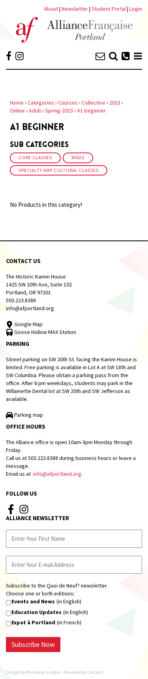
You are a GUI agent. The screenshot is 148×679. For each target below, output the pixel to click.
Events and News (33, 601)
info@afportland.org (30, 308)
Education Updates (36, 612)
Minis (77, 157)
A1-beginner (91, 110)
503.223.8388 (21, 300)
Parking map (24, 414)
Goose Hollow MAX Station (41, 332)
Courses (68, 102)
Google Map (24, 324)
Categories (41, 102)
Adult (35, 110)
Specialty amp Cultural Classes (59, 170)
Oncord (95, 672)
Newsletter (75, 8)
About (51, 8)
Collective (93, 102)
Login (135, 8)
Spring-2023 (59, 110)
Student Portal (109, 8)
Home (17, 102)
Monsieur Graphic (44, 672)
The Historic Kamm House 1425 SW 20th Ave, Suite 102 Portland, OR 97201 (39, 284)
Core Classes (35, 157)
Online (17, 110)
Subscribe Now (33, 644)
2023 (114, 102)
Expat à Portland (33, 622)
